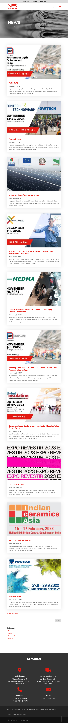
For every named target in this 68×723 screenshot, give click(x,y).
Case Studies (12, 636)
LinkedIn (35, 1)
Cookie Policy (21, 714)
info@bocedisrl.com (48, 699)
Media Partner (12, 720)
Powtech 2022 (15, 596)
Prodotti (10, 638)
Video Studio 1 (23, 720)
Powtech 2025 (15, 139)
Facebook (26, 1)
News (10, 631)
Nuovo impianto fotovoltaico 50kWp (24, 195)
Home (10, 27)
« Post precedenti (12, 613)
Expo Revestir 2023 (17, 484)
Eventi (19, 86)
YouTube (43, 1)
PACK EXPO (13, 83)
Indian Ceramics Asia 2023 (20, 540)
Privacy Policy (11, 714)
